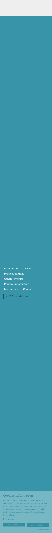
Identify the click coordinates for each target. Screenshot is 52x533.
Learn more (8, 518)
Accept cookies (38, 524)
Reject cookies (14, 524)
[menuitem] (11, 268)
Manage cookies (43, 529)
